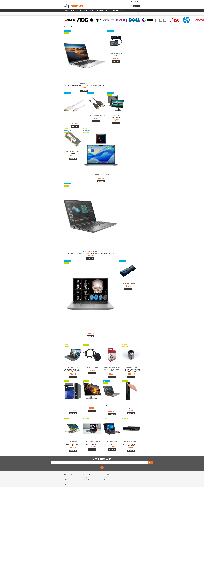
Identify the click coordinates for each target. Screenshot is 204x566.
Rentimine (66, 482)
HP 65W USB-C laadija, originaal (115, 53)
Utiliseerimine (66, 484)
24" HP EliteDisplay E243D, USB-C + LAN (92, 403)
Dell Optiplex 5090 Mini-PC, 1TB (72, 403)
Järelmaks (66, 479)
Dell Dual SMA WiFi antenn (92, 367)
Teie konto (106, 474)
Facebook (102, 467)
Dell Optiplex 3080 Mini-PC (131, 403)
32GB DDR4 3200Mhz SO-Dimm (72, 151)
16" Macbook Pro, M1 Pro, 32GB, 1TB (92, 441)
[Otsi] (119, 6)
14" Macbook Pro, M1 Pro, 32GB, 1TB (101, 174)
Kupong (105, 484)
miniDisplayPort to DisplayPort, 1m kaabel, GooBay (75, 120)
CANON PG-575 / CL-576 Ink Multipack (112, 367)
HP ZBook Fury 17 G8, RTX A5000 (90, 251)
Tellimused (105, 479)
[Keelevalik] (66, 1)
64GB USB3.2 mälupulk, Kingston (128, 283)
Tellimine (66, 481)
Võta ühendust (86, 479)
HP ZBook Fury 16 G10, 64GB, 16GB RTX (90, 329)
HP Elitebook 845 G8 (84, 83)
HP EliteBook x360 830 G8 (72, 441)
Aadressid (105, 482)
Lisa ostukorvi (84, 90)
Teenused (66, 477)
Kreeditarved (106, 481)
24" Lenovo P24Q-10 (116, 115)
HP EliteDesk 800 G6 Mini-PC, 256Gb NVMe (131, 441)
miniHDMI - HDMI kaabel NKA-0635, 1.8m (96, 115)
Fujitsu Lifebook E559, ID (112, 441)
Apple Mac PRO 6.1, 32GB (131, 367)
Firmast (85, 477)
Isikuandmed (106, 477)
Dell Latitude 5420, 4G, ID (72, 367)
